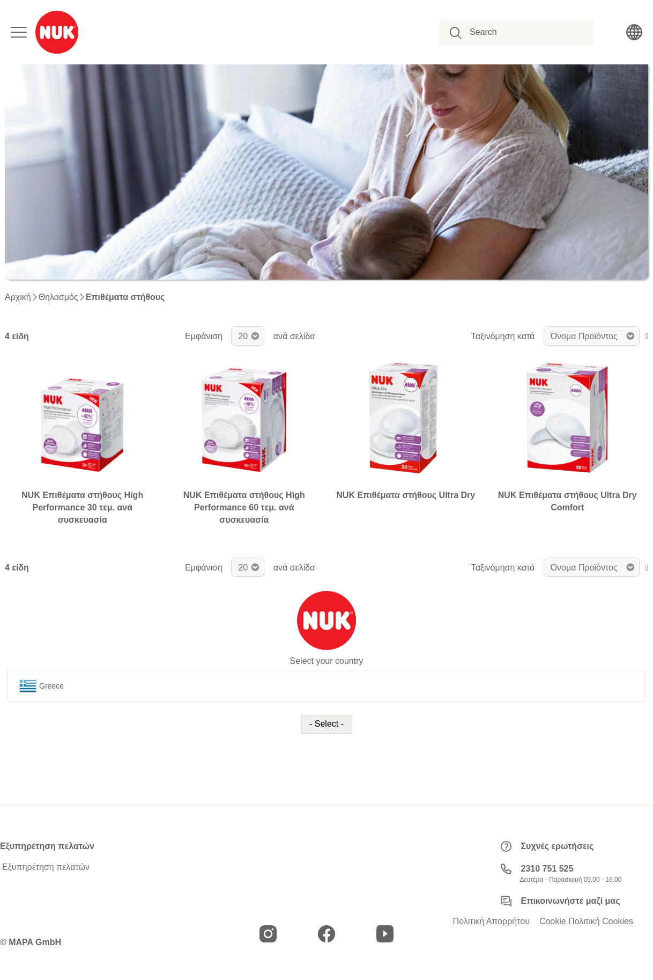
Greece (41, 685)
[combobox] (522, 32)
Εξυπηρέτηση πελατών (46, 867)
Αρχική (18, 297)
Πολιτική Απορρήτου (491, 921)
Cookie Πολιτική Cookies (586, 921)
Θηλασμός (58, 297)
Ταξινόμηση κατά (503, 336)
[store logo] (56, 32)
